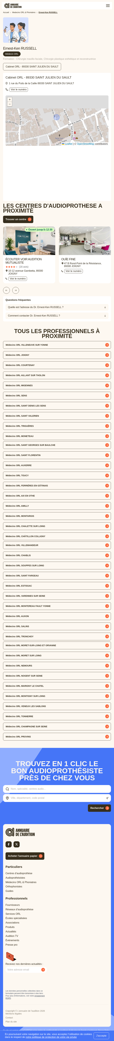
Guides (9, 891)
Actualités (11, 931)
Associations (12, 922)
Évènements (12, 940)
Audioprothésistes (15, 877)
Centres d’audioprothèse (19, 873)
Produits (10, 927)
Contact (9, 1017)
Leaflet (67, 144)
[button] (57, 117)
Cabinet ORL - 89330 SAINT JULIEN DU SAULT (32, 66)
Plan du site (11, 1021)
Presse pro (11, 944)
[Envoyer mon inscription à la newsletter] (43, 970)
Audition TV (12, 936)
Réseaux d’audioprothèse (19, 909)
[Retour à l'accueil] (25, 832)
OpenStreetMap (85, 144)
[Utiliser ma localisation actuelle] (107, 798)
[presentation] (29, 981)
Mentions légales (14, 1013)
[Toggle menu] (108, 6)
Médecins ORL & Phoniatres (21, 882)
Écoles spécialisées (16, 918)
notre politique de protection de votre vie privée (51, 1037)
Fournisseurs (13, 905)
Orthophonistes (14, 886)
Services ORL (13, 914)
